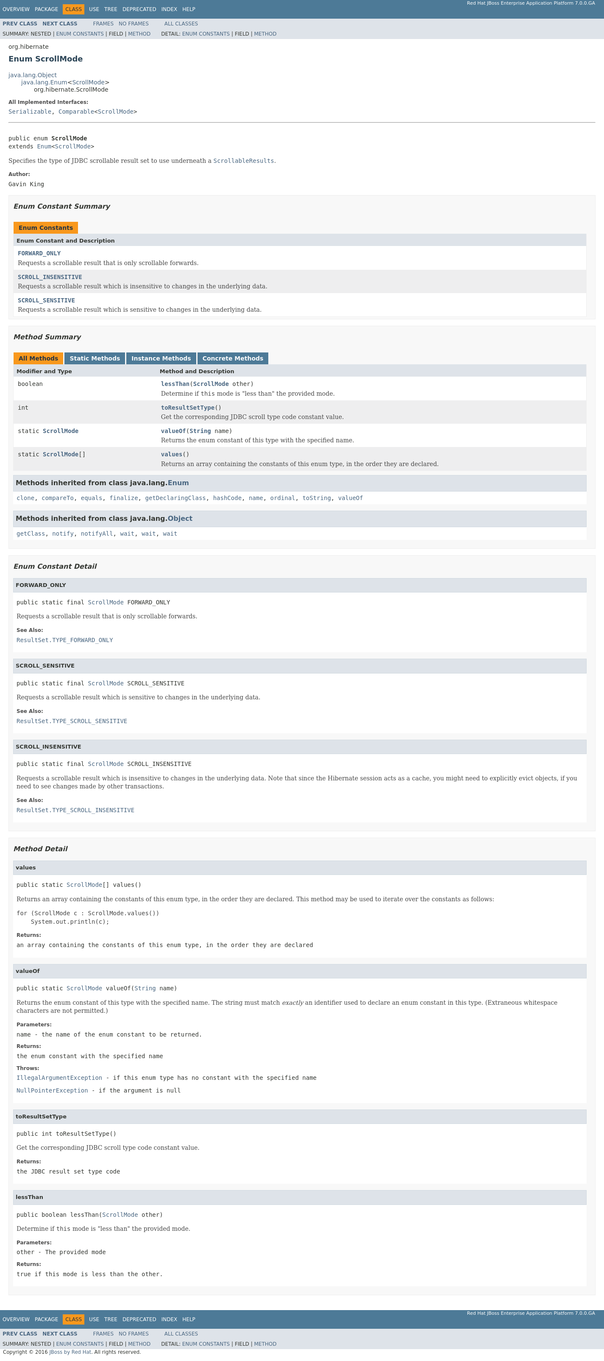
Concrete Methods (233, 358)
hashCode (227, 498)
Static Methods (95, 358)
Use (94, 9)
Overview (16, 9)
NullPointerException (52, 1090)
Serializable (29, 111)
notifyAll (97, 533)
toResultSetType (187, 407)
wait (127, 533)
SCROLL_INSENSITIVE (50, 277)
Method (139, 34)
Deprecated (139, 9)
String (200, 431)
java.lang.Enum (44, 82)
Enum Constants (79, 34)
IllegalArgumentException (59, 1077)
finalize (123, 498)
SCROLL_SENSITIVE (46, 300)
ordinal (282, 498)
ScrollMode (88, 82)
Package (46, 9)
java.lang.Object (32, 75)
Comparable (76, 111)
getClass (31, 533)
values (172, 454)
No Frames (134, 24)
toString (316, 498)
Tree (110, 9)
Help (188, 9)
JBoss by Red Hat (70, 1352)
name (256, 498)
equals (92, 498)
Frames (103, 24)
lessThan (175, 383)
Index (169, 9)
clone (25, 498)
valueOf (173, 431)
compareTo (58, 498)
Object (180, 518)
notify (63, 533)
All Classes (181, 24)
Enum (44, 146)
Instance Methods (161, 358)
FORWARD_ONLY (39, 253)
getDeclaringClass (175, 498)
